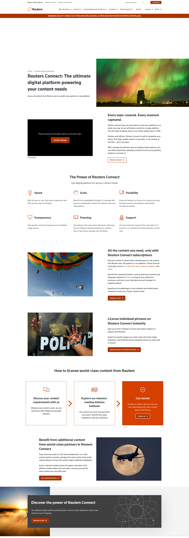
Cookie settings (60, 99)
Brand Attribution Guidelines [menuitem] (105, 513)
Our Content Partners (50, 437)
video (129, 225)
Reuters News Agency (35, 2)
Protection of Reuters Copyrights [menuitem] (106, 507)
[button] (63, 9)
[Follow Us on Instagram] (143, 507)
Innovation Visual (156, 536)
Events (138, 9)
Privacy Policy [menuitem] (31, 530)
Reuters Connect (50, 2)
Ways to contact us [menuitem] (67, 507)
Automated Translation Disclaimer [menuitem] (107, 516)
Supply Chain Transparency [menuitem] (91, 530)
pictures (144, 225)
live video (136, 225)
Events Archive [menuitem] (99, 520)
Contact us (143, 375)
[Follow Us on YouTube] (160, 507)
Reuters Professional (65, 2)
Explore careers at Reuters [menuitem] (70, 516)
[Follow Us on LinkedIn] (155, 507)
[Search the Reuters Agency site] (143, 2)
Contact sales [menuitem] (65, 510)
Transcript (32, 116)
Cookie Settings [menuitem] (56, 530)
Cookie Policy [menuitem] (43, 530)
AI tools (128, 236)
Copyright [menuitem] (68, 530)
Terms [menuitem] (76, 530)
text (124, 225)
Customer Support (131, 2)
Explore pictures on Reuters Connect (124, 308)
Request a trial (116, 257)
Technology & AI (126, 9)
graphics (151, 225)
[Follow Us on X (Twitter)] (149, 507)
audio (110, 228)
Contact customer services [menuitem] (70, 513)
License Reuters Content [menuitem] (103, 510)
